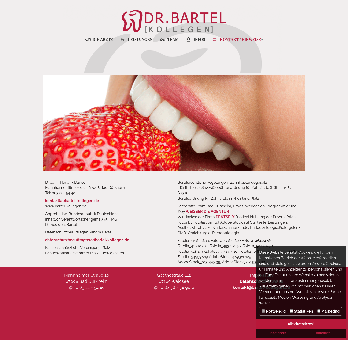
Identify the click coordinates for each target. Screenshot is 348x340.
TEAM (173, 40)
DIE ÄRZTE (103, 40)
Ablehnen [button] (323, 333)
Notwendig (274, 311)
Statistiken (301, 311)
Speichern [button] (278, 333)
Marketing (328, 311)
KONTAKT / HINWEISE (241, 40)
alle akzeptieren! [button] (301, 324)
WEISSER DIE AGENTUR (207, 211)
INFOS (199, 40)
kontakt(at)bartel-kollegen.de (72, 201)
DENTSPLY (225, 217)
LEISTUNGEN (140, 40)
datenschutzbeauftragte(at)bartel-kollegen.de (87, 240)
